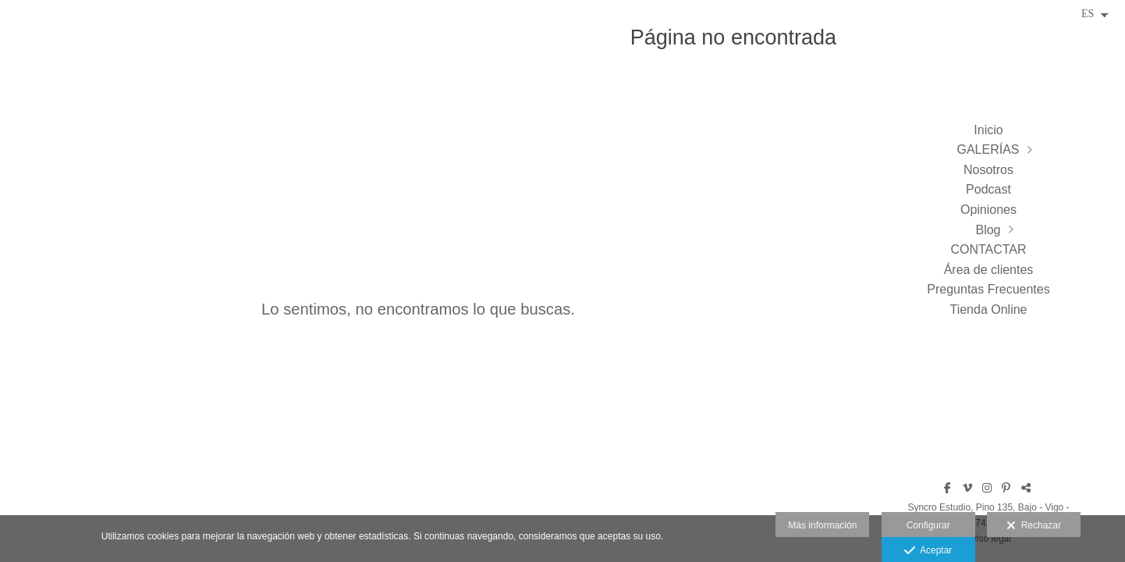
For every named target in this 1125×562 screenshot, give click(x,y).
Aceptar (928, 551)
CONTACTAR (988, 249)
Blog (987, 230)
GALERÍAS (987, 149)
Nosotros (988, 169)
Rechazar (1033, 526)
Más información (822, 525)
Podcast (988, 189)
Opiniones (988, 209)
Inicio (988, 130)
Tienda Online (988, 309)
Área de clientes (989, 269)
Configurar (928, 525)
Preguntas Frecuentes (988, 289)
